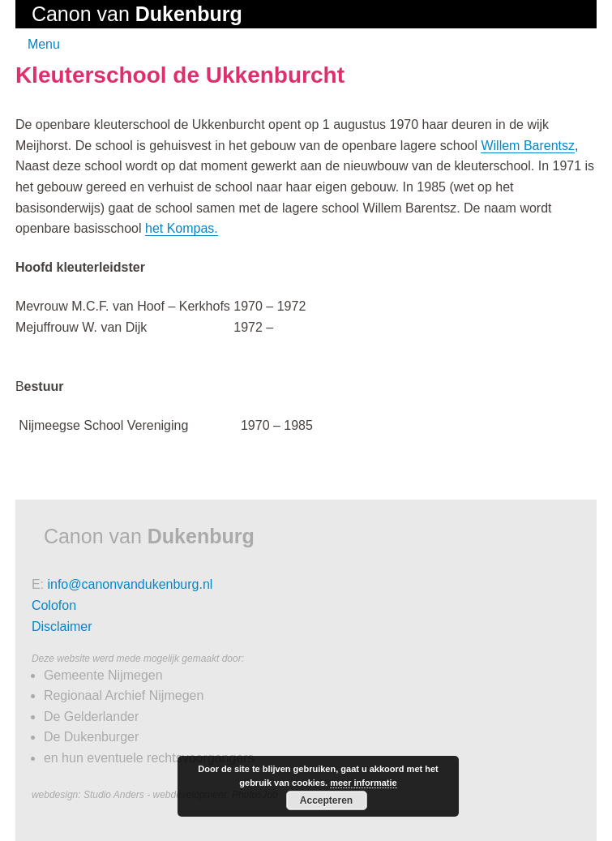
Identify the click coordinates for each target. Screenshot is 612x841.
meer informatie (363, 782)
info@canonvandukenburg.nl (129, 584)
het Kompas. (181, 228)
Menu (44, 44)
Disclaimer (62, 626)
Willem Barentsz (528, 145)
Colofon (54, 605)
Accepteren (326, 800)
